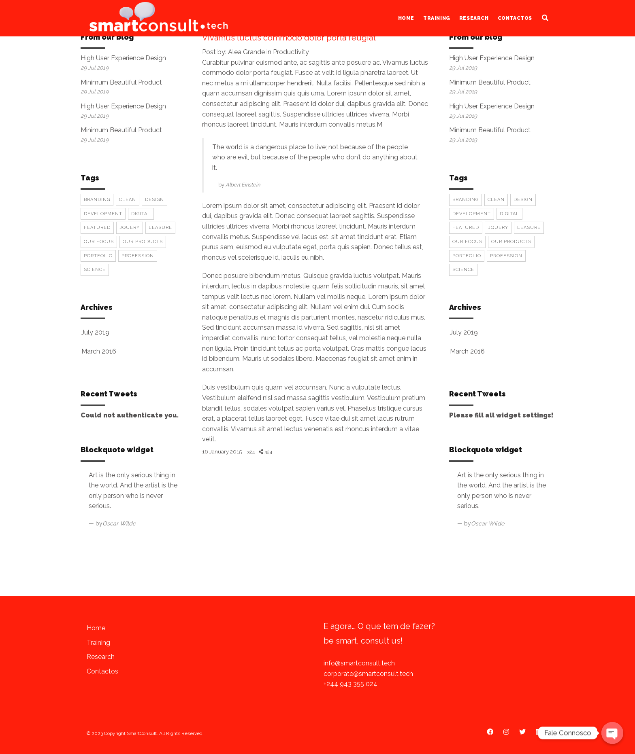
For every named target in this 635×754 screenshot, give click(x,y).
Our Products (143, 241)
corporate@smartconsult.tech (368, 674)
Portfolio (98, 255)
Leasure (160, 227)
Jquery (129, 227)
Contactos (515, 18)
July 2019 (95, 332)
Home (406, 18)
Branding (97, 199)
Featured (97, 227)
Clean (127, 199)
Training (436, 18)
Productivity (291, 52)
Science (95, 269)
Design (154, 199)
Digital (141, 213)
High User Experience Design (123, 58)
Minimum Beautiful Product (121, 82)
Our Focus (99, 241)
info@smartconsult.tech (359, 663)
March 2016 (98, 351)
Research (474, 18)
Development (103, 213)
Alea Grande (246, 52)
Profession (137, 255)
